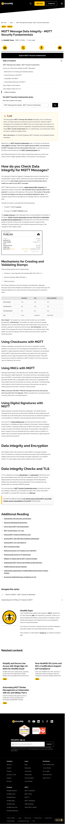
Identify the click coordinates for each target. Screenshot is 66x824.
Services (9, 781)
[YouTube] (33, 721)
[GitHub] (29, 721)
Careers (9, 768)
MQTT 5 (27, 797)
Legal (19, 818)
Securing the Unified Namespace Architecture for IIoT (20, 577)
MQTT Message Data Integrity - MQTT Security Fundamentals (21, 65)
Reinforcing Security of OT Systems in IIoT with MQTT (20, 551)
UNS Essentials (29, 804)
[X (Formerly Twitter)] (43, 721)
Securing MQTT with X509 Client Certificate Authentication (21, 538)
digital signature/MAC (31, 187)
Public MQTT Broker (31, 807)
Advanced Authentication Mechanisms (15, 522)
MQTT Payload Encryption (12, 546)
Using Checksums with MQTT (12, 75)
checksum (41, 187)
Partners (9, 771)
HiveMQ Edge (11, 800)
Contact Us (51, 3)
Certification (28, 774)
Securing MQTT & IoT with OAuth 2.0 (15, 542)
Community (28, 771)
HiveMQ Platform (12, 790)
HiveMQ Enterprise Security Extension (15, 567)
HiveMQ (13, 818)
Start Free (39, 3)
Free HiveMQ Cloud (48, 764)
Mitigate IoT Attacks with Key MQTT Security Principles (20, 559)
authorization (34, 475)
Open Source (46, 778)
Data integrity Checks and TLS (12, 89)
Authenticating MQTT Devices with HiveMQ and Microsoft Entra (23, 563)
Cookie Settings (11, 821)
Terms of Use (27, 818)
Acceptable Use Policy (23, 821)
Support (9, 778)
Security (10, 26)
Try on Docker (47, 768)
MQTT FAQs (28, 794)
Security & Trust (11, 774)
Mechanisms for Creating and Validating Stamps (18, 72)
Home (4, 22)
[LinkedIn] (38, 721)
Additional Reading (9, 92)
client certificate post (18, 422)
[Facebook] (47, 721)
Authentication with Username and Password (17, 518)
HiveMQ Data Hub (12, 807)
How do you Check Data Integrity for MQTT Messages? (19, 68)
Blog (11, 22)
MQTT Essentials (30, 790)
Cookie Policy (48, 818)
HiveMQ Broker (11, 797)
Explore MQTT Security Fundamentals (32, 55)
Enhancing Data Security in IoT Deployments (17, 555)
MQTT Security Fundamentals (20, 143)
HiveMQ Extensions (12, 810)
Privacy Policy (23, 749)
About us (9, 764)
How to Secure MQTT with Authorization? (16, 526)
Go (55, 105)
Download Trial (47, 774)
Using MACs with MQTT (10, 78)
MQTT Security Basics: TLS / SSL (14, 530)
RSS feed (32, 493)
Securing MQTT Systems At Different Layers (17, 534)
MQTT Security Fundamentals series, (26, 488)
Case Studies (28, 781)
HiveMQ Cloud (11, 794)
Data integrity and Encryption (11, 85)
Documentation (29, 778)
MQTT (3, 26)
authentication (23, 475)
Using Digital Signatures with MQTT (14, 82)
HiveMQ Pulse (11, 804)
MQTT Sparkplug (30, 800)
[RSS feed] (52, 721)
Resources (28, 768)
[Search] (30, 3)
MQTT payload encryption (29, 150)
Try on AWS (46, 771)
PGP (34, 821)
